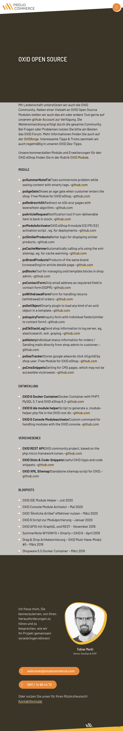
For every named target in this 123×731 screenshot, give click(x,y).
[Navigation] (117, 7)
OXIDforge (31, 139)
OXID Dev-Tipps (70, 144)
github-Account (43, 119)
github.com (79, 185)
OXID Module (79, 157)
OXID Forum (32, 134)
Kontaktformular (30, 701)
